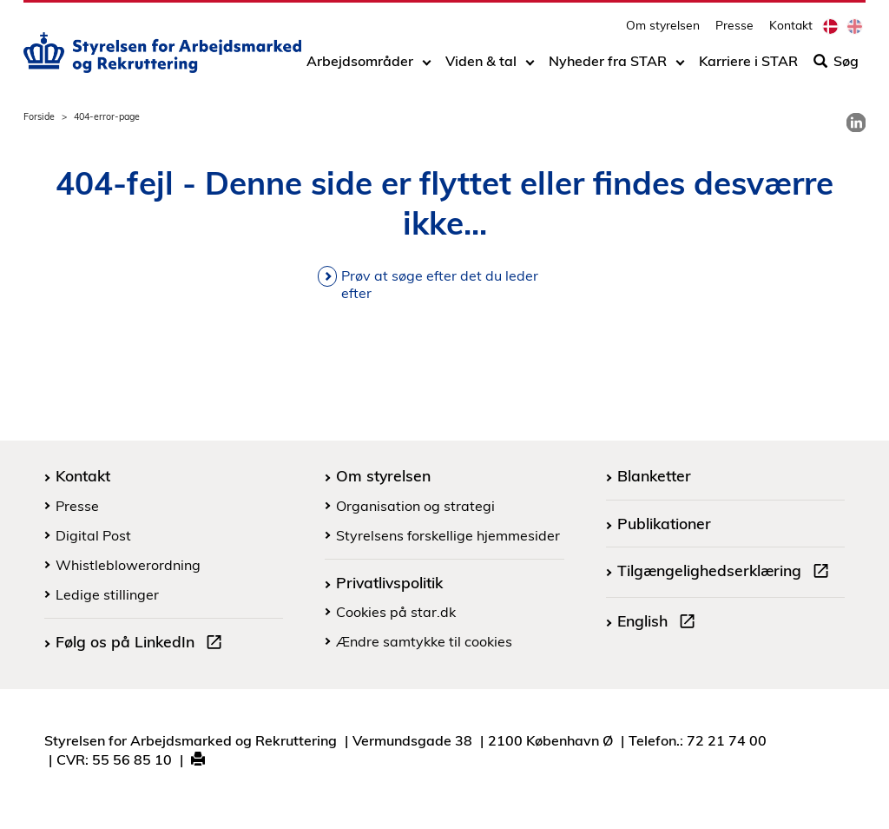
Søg (836, 67)
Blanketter (654, 475)
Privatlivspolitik (389, 582)
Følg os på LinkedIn (142, 644)
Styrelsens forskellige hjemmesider (448, 535)
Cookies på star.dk (396, 611)
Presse (734, 30)
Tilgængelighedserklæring (726, 572)
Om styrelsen (663, 30)
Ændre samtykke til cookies (424, 641)
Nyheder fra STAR (608, 67)
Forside (39, 116)
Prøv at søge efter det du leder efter (439, 284)
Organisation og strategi (415, 505)
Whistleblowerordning (128, 565)
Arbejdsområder (359, 67)
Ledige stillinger (107, 594)
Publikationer (664, 523)
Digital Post (93, 535)
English (659, 623)
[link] (856, 122)
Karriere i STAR (748, 67)
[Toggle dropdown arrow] (427, 67)
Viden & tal (481, 67)
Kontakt (791, 30)
